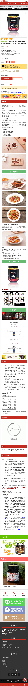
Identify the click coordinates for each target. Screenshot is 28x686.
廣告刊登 (22, 680)
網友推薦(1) (4, 417)
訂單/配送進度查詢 (5, 657)
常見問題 (18, 529)
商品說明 (4, 101)
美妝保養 (12, 3)
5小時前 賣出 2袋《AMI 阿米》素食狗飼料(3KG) (14, 8)
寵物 (24, 3)
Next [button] (26, 547)
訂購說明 (3, 660)
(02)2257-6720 (9, 644)
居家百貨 (20, 3)
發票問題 (3, 661)
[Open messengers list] (25, 682)
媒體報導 (18, 680)
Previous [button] (1, 547)
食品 (1, 3)
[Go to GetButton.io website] (25, 684)
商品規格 (4, 361)
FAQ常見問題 (4, 666)
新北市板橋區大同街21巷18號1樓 (12, 647)
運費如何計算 (4, 659)
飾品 (16, 3)
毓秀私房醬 (7, 58)
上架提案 (15, 681)
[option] (14, 548)
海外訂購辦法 (4, 663)
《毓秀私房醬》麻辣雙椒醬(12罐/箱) (18, 93)
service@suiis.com (9, 645)
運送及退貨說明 (5, 455)
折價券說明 (4, 664)
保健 (7, 3)
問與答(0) (4, 446)
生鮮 (4, 3)
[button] (26, 13)
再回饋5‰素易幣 (4, 75)
